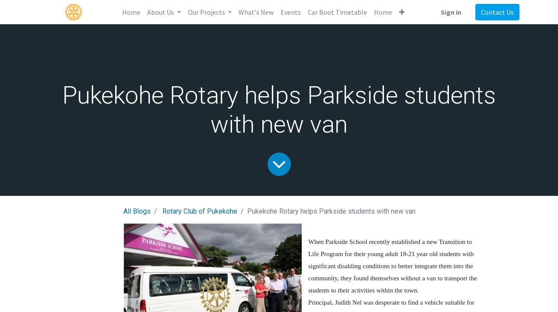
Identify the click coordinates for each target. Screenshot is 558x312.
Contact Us (497, 12)
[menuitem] (131, 12)
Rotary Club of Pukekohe (199, 211)
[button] (402, 12)
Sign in (451, 12)
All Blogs (137, 211)
